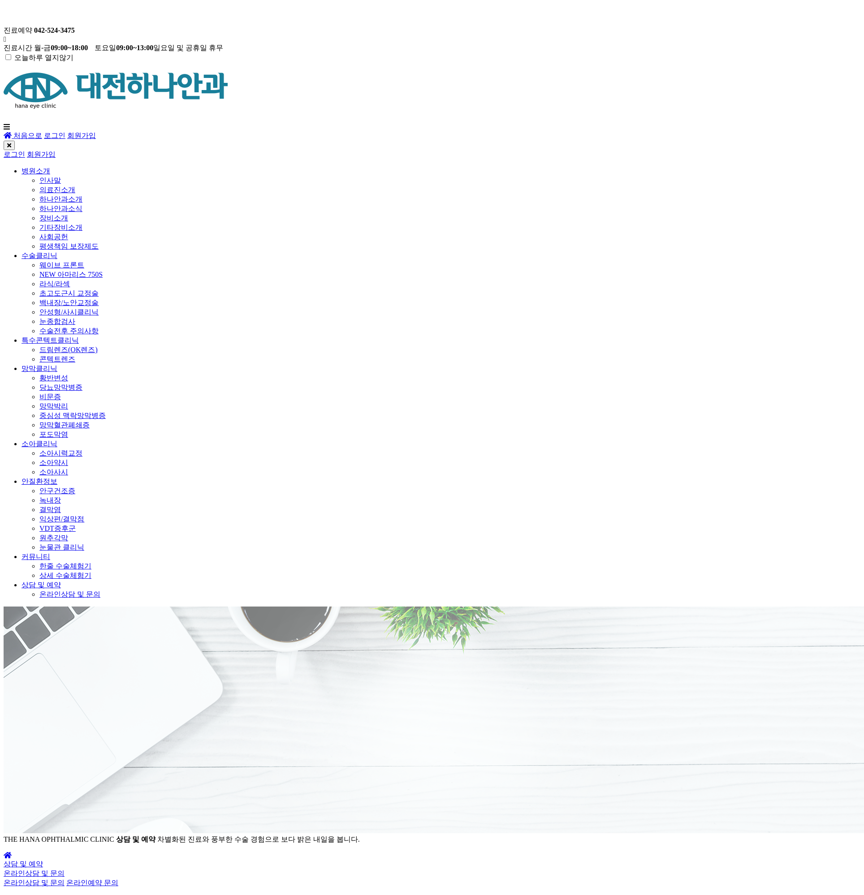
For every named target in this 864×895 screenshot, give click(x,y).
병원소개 (36, 171)
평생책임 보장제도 (69, 246)
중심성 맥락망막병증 (72, 415)
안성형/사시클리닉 (69, 312)
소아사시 (53, 472)
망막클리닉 (39, 368)
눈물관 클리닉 (61, 547)
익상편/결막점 (61, 519)
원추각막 (53, 538)
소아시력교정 (60, 453)
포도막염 (53, 434)
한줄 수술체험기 (65, 566)
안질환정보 (39, 481)
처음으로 (23, 135)
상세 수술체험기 (65, 575)
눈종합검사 (57, 321)
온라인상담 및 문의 (69, 594)
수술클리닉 (39, 255)
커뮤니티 (36, 556)
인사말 (50, 180)
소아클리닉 (39, 444)
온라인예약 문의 (92, 882)
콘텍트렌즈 (57, 359)
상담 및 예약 (41, 585)
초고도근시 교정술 (69, 293)
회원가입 (81, 135)
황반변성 (53, 378)
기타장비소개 (60, 227)
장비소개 (53, 218)
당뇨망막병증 (60, 387)
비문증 (50, 396)
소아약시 (53, 462)
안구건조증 (57, 491)
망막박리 (53, 406)
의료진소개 (57, 190)
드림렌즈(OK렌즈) (68, 349)
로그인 (54, 135)
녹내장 (50, 500)
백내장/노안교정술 (69, 302)
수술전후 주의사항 (69, 331)
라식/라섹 (54, 284)
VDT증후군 (57, 528)
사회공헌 (53, 237)
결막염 (50, 509)
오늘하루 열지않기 (43, 57)
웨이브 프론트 (61, 265)
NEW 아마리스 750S (71, 274)
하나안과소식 (60, 208)
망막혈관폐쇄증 (64, 425)
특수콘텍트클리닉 (50, 340)
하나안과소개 (60, 199)
